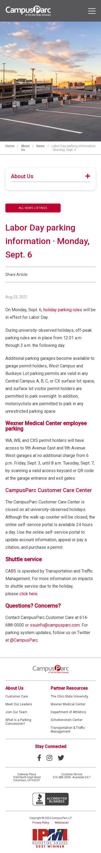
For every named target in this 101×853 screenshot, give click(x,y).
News (40, 146)
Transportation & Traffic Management (68, 729)
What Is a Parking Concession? (18, 722)
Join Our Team (16, 712)
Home (9, 146)
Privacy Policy (40, 822)
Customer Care (16, 696)
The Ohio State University (69, 696)
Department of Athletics (68, 712)
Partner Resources (69, 688)
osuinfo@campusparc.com (55, 625)
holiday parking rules (62, 309)
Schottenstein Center (66, 720)
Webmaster (62, 822)
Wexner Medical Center (68, 704)
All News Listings (33, 208)
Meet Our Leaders (18, 704)
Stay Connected (50, 746)
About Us (14, 688)
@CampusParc (24, 640)
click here (28, 593)
